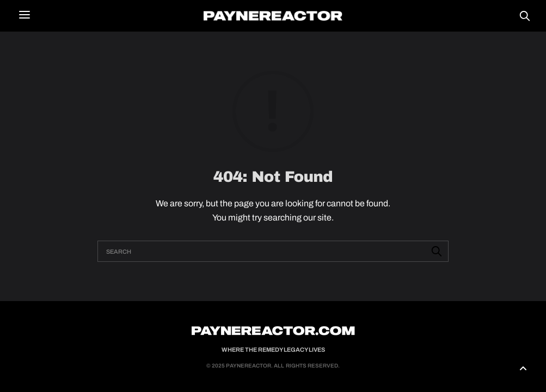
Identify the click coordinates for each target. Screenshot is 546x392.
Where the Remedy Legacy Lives (273, 349)
